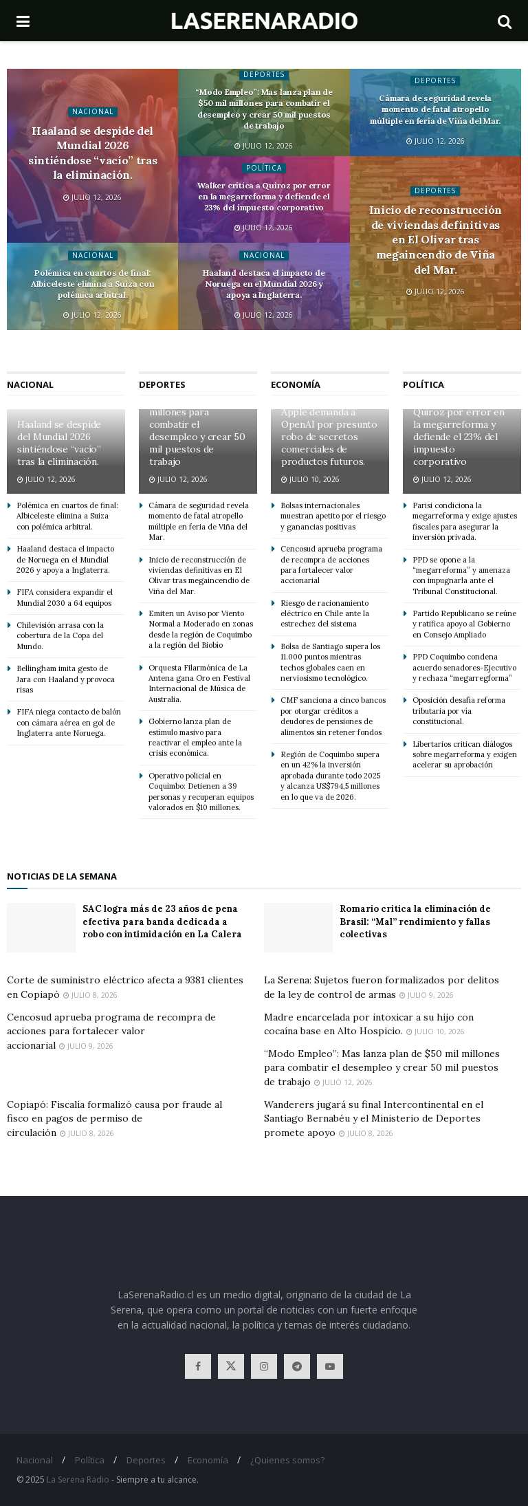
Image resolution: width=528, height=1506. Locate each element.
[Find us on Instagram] (264, 1366)
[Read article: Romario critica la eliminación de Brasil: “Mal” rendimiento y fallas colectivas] (298, 927)
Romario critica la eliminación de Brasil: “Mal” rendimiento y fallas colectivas (415, 921)
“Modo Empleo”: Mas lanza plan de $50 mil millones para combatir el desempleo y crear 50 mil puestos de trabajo (197, 424)
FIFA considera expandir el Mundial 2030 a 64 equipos (64, 597)
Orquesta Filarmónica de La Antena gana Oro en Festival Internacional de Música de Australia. (199, 683)
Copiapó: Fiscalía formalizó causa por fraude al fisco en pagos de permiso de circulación (114, 1118)
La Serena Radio (78, 1479)
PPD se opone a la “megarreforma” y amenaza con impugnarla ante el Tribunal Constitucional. (461, 575)
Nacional (92, 111)
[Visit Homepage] (263, 20)
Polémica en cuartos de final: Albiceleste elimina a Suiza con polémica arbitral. (67, 516)
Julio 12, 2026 (92, 197)
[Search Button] (505, 20)
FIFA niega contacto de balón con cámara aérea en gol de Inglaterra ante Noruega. (68, 722)
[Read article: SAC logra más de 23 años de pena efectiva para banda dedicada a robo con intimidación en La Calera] (41, 927)
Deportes (264, 75)
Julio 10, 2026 (310, 479)
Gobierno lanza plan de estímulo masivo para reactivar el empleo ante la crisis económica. (195, 737)
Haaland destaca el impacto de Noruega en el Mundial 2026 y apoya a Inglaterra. (65, 559)
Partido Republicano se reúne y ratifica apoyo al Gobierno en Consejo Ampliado (464, 624)
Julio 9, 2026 (426, 995)
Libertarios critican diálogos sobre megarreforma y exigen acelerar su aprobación (464, 754)
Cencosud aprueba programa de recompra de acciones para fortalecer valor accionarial (331, 564)
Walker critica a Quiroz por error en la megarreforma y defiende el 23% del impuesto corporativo (459, 430)
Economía (208, 1460)
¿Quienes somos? (287, 1460)
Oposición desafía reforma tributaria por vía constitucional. (458, 710)
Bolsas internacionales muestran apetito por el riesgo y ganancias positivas (333, 516)
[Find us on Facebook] (198, 1366)
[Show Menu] (23, 20)
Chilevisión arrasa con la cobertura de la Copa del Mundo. (60, 635)
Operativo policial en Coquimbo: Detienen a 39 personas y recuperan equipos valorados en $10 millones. (201, 791)
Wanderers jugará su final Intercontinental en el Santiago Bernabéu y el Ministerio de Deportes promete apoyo (373, 1118)
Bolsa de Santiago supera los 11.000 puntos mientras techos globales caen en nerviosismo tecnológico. (330, 662)
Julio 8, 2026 (90, 995)
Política (264, 168)
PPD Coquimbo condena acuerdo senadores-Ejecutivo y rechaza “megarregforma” (464, 667)
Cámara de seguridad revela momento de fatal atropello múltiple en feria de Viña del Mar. (198, 521)
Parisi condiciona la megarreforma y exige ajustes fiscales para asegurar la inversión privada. (464, 521)
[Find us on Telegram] (297, 1366)
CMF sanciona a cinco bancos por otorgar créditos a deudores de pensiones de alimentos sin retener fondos (333, 715)
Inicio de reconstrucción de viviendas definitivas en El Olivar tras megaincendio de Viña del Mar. (199, 575)
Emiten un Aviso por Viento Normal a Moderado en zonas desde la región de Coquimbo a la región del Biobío (200, 629)
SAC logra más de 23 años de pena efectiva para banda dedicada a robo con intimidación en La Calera (162, 921)
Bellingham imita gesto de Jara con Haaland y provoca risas (65, 679)
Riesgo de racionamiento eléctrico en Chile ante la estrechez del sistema (324, 613)
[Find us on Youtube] (330, 1366)
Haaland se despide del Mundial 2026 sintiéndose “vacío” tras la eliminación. (59, 443)
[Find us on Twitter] (231, 1366)
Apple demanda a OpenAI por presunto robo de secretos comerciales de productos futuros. (329, 437)
